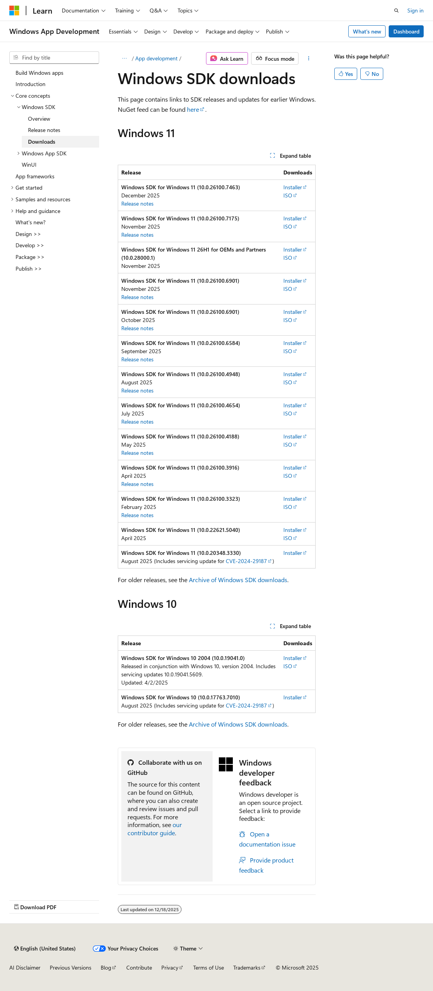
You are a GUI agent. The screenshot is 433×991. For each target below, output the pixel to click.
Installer (292, 187)
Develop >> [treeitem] (30, 245)
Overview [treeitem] (39, 118)
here (193, 109)
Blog (106, 967)
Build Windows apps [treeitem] (39, 72)
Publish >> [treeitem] (29, 268)
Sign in (415, 10)
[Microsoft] (14, 10)
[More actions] (308, 58)
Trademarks (246, 967)
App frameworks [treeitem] (35, 176)
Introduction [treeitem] (30, 84)
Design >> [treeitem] (28, 234)
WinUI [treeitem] (29, 164)
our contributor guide (154, 828)
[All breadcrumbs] (124, 58)
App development (156, 58)
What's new (367, 31)
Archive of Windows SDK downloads (238, 580)
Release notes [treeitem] (44, 130)
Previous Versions (70, 967)
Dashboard (406, 31)
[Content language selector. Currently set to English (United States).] (44, 948)
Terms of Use (208, 967)
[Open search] (396, 11)
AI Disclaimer (24, 967)
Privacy (169, 967)
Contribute (139, 967)
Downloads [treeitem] (41, 141)
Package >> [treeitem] (30, 257)
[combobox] (54, 57)
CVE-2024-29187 (246, 561)
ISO (287, 195)
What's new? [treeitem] (30, 222)
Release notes (137, 203)
